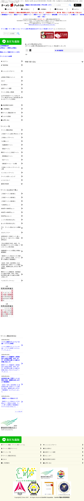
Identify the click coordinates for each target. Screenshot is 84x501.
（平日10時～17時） (46, 5)
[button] (54, 62)
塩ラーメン (46, 14)
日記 (43, 16)
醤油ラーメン (18, 14)
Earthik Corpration (47, 497)
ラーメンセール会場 (6, 56)
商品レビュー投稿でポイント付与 (9, 52)
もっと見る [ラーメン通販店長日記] (18, 411)
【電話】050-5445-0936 (32, 5)
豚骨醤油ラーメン (7, 14)
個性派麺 (54, 14)
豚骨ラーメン (37, 14)
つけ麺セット (74, 14)
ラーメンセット (63, 14)
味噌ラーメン (28, 14)
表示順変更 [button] (59, 50)
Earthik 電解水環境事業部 (62, 497)
